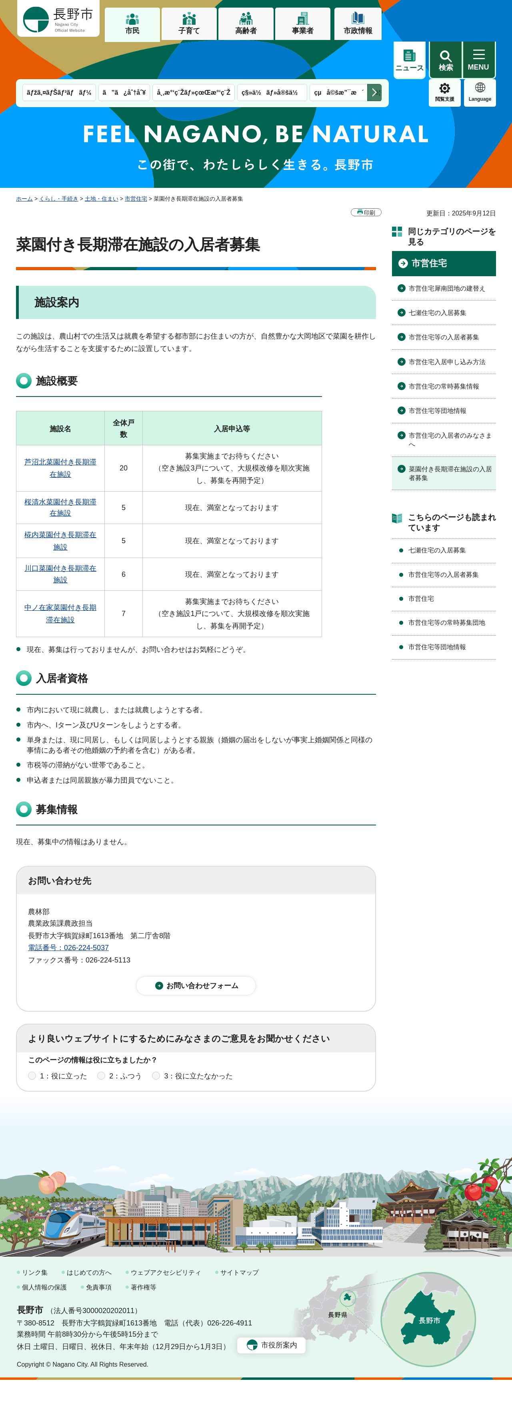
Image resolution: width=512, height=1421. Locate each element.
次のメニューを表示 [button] (374, 55)
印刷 (369, 175)
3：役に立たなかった (198, 1046)
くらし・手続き (58, 161)
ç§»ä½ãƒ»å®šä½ (272, 55)
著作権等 (143, 1328)
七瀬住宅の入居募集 (437, 275)
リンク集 (35, 1313)
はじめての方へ (89, 1313)
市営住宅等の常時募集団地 (446, 585)
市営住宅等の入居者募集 (444, 299)
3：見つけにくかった (220, 1081)
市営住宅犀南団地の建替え (447, 250)
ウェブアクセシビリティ (166, 1313)
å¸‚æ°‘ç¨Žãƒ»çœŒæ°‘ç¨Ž (193, 55)
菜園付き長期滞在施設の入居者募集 (450, 436)
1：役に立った (63, 1046)
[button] (445, 19)
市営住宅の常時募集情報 (444, 348)
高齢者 (246, 31)
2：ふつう (125, 1046)
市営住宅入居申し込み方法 (447, 324)
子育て (189, 31)
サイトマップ (239, 1313)
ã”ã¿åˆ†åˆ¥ (124, 55)
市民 (132, 31)
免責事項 (99, 1328)
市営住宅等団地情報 (437, 373)
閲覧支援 (409, 61)
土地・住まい (101, 161)
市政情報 (358, 31)
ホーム (24, 161)
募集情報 (57, 772)
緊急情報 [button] (480, 60)
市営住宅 (136, 161)
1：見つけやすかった (74, 1081)
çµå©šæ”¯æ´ (339, 55)
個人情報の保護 (44, 1328)
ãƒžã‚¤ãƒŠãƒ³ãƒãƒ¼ (59, 55)
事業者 (303, 31)
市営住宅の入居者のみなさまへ (450, 402)
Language (445, 61)
